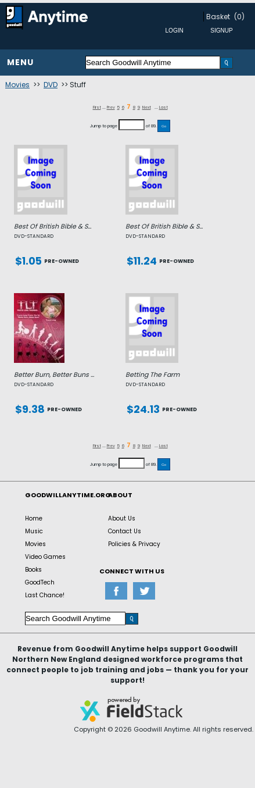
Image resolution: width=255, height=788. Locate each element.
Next (146, 107)
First (97, 107)
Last (163, 107)
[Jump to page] (131, 124)
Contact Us (124, 531)
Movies (17, 85)
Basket (218, 17)
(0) (239, 17)
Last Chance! (44, 595)
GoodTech (40, 582)
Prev (111, 107)
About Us (121, 518)
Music (34, 531)
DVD (51, 85)
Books (33, 569)
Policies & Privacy (134, 544)
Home (33, 518)
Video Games (45, 556)
